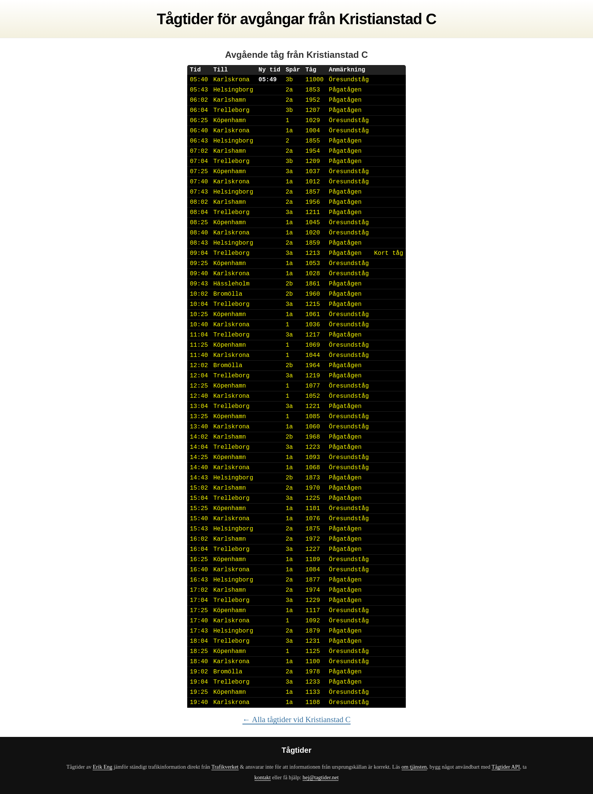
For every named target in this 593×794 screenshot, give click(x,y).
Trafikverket (225, 767)
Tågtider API (506, 767)
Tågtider (185, 19)
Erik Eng (102, 767)
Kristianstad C (387, 19)
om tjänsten (414, 767)
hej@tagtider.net (320, 777)
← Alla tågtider (296, 719)
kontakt (263, 777)
